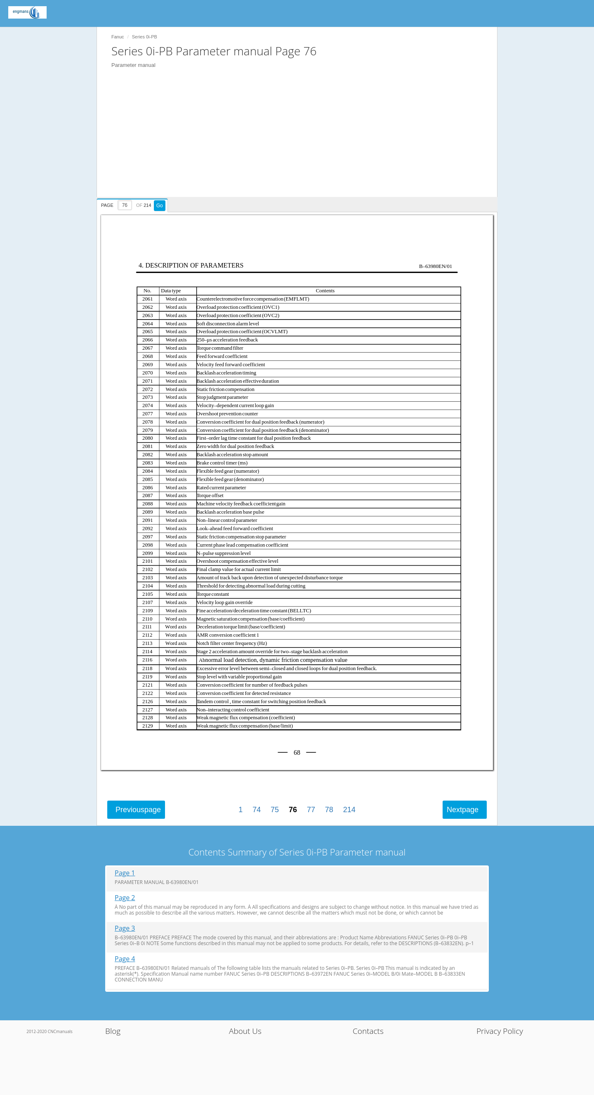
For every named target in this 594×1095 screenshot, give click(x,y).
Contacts (368, 1031)
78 (329, 810)
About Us (245, 1031)
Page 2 (125, 898)
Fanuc (117, 36)
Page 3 (125, 928)
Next (462, 810)
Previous (138, 810)
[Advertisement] (301, 139)
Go (159, 206)
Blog (112, 1031)
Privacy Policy (499, 1031)
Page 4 (125, 959)
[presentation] (133, 204)
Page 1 (125, 873)
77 (311, 810)
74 (256, 810)
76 (293, 810)
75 (275, 810)
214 (349, 810)
